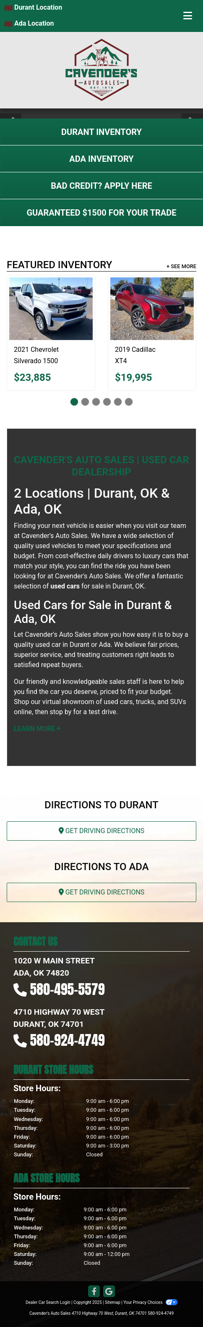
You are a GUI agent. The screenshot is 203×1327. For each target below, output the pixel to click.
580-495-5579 (67, 989)
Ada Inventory (101, 159)
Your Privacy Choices (150, 1302)
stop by (61, 712)
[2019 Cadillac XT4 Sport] (152, 308)
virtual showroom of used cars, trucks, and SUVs (114, 702)
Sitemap (112, 1302)
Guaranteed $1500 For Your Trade (101, 213)
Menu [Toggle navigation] (172, 16)
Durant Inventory (101, 132)
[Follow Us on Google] (109, 1291)
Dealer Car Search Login (48, 1302)
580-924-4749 (67, 1040)
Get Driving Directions (102, 831)
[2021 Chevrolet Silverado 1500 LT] (51, 308)
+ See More (181, 266)
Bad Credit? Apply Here (101, 186)
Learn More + (37, 729)
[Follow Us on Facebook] (94, 1291)
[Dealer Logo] (101, 70)
